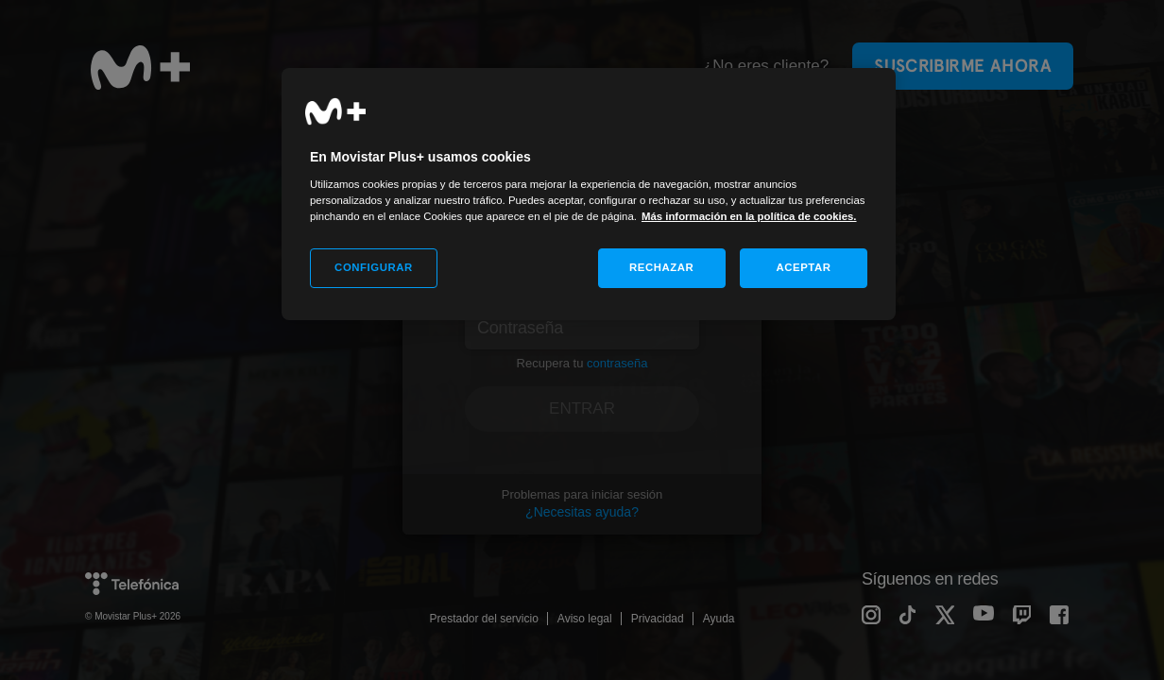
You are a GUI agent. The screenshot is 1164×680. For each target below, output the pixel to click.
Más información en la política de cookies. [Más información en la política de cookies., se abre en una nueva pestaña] (749, 216)
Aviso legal (584, 618)
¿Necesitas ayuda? (582, 511)
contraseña (617, 363)
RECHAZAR (661, 267)
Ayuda (719, 618)
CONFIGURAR (373, 267)
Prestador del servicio (483, 618)
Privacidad (657, 618)
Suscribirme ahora (963, 65)
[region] (589, 194)
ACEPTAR (803, 267)
